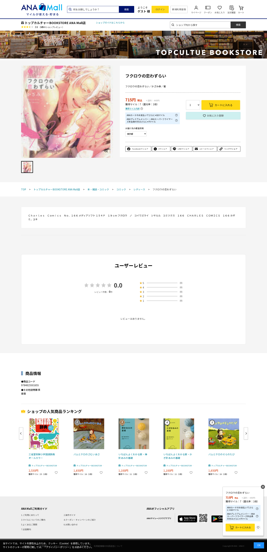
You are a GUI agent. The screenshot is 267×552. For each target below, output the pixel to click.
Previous (21, 433)
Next (246, 433)
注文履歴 (231, 12)
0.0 (118, 285)
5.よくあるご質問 (29, 524)
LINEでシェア (183, 148)
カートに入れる (243, 527)
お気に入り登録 (215, 115)
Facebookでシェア (140, 148)
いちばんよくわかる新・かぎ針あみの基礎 (177, 456)
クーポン (208, 12)
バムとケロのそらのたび (221, 454)
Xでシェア (163, 148)
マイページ (196, 12)
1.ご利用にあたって (30, 514)
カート (241, 12)
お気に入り (220, 12)
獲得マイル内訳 (132, 108)
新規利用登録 (179, 9)
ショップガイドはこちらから (110, 22)
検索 (126, 9)
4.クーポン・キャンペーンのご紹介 (80, 519)
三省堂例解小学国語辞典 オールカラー (43, 456)
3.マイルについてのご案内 (33, 519)
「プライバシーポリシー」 (57, 547)
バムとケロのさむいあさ (87, 454)
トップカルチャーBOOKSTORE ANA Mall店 (55, 22)
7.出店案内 (26, 529)
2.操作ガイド (70, 514)
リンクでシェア (230, 148)
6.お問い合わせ (71, 524)
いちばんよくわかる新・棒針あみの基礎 (133, 456)
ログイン (160, 9)
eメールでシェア (207, 148)
